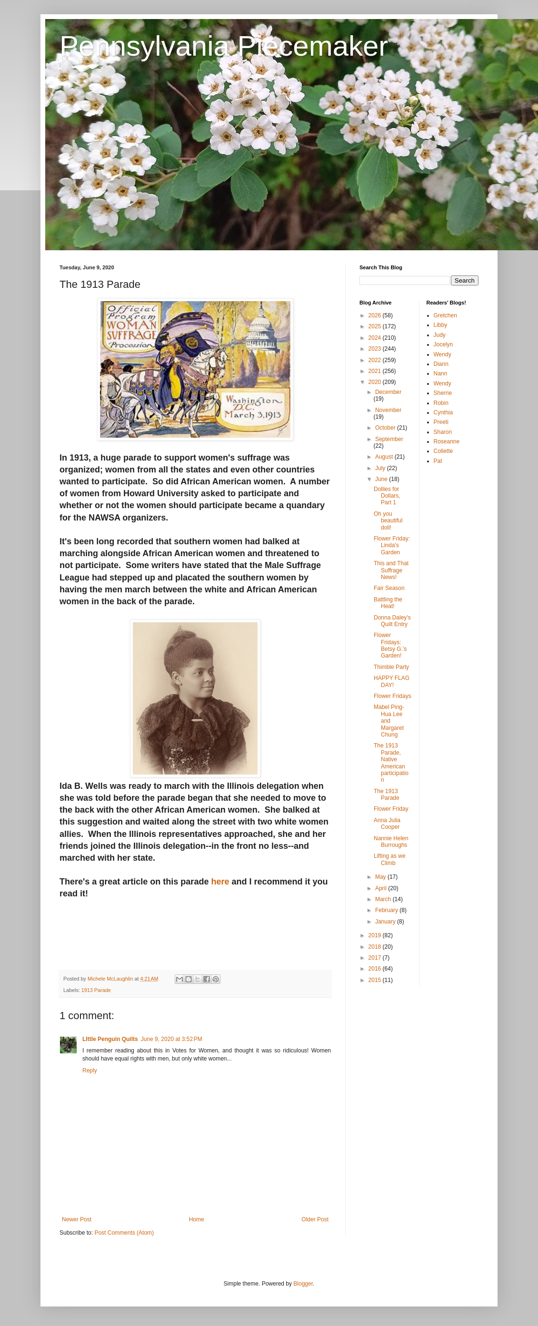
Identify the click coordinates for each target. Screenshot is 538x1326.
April (381, 888)
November (388, 410)
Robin (441, 403)
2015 (376, 980)
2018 (376, 946)
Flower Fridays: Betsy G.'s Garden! (390, 645)
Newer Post (76, 1219)
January (386, 921)
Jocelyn (443, 344)
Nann (441, 373)
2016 (376, 968)
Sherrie (443, 393)
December (388, 392)
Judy (440, 335)
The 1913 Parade (386, 794)
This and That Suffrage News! (391, 570)
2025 (376, 326)
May (381, 877)
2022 (376, 360)
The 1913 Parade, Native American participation (391, 762)
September (389, 439)
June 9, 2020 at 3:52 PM (171, 1039)
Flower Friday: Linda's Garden (392, 545)
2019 (376, 935)
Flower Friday (391, 808)
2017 (376, 957)
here (220, 881)
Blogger (303, 1283)
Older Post (315, 1219)
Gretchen (445, 315)
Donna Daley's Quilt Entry (392, 621)
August (385, 456)
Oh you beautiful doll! (388, 521)
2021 (376, 371)
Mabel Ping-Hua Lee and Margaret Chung (389, 721)
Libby (441, 325)
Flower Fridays (392, 696)
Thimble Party (391, 667)
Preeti (441, 422)
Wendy (442, 354)
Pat (438, 461)
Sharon (443, 432)
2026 (376, 315)
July (381, 468)
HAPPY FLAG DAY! (391, 681)
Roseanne (447, 441)
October (386, 427)
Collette (443, 451)
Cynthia (443, 412)
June (382, 479)
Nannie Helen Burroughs (391, 841)
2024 (376, 337)
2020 (376, 382)
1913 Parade (96, 990)
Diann (441, 364)
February (387, 910)
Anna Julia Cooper (387, 823)
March (384, 899)
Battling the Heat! (388, 602)
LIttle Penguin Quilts (110, 1039)
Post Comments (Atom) (124, 1232)
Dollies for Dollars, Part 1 (387, 496)
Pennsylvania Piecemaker (224, 46)
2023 (376, 348)
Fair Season (389, 588)
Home (196, 1219)
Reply (89, 1070)
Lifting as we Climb (390, 859)
